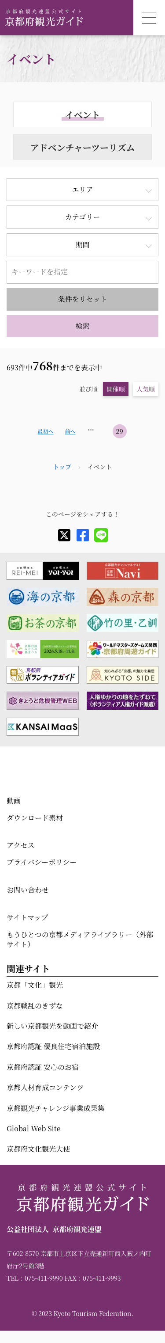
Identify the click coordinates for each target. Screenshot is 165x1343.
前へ (70, 431)
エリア (82, 189)
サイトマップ (27, 917)
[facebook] (83, 535)
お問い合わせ (28, 890)
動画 (14, 800)
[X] (64, 535)
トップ (62, 466)
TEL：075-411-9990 (35, 1278)
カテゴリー (82, 217)
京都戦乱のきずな (35, 1006)
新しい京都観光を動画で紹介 (52, 1026)
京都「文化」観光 (35, 985)
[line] (101, 535)
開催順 (115, 388)
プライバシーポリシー (42, 862)
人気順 (145, 388)
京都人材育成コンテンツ (45, 1087)
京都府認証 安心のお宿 (43, 1067)
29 (119, 431)
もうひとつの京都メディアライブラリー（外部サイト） (80, 939)
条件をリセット (82, 299)
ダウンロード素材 (35, 818)
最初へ (45, 431)
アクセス (21, 845)
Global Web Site (33, 1128)
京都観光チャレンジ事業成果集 (56, 1108)
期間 (82, 245)
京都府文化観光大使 (38, 1149)
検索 (82, 326)
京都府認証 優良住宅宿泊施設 (53, 1046)
